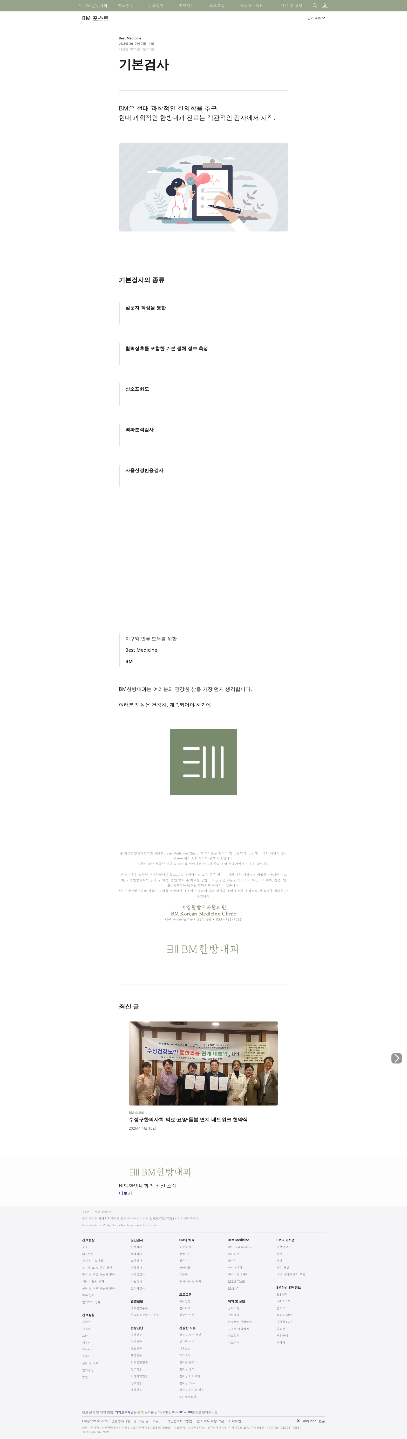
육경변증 (136, 1355)
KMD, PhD (235, 1254)
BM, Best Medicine (240, 1247)
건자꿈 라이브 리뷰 (191, 1390)
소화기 (86, 1336)
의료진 (280, 1329)
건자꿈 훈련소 (188, 1362)
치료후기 (233, 1343)
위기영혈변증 (139, 1362)
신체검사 (136, 1247)
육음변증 (136, 1349)
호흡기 (86, 1356)
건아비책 (185, 1308)
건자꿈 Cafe (187, 1383)
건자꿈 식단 (186, 1342)
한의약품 (185, 1268)
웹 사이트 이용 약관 (210, 1421)
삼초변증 (136, 1369)
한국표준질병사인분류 (145, 1315)
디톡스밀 (185, 1349)
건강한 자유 (284, 1247)
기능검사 (136, 1281)
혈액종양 (87, 1370)
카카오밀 (185, 1355)
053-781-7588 (163, 1218)
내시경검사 (138, 1274)
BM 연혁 (282, 1294)
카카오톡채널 (124, 1412)
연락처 (280, 1343)
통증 (85, 1247)
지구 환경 (282, 1268)
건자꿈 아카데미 (189, 1376)
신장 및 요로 (90, 1363)
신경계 (86, 1329)
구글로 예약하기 (238, 1329)
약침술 (183, 1274)
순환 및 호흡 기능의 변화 (98, 1274)
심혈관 (86, 1322)
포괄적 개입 (186, 1247)
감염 (85, 1377)
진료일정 (233, 1336)
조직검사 (136, 1261)
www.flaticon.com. (147, 1225)
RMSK (233, 1288)
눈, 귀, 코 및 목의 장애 (97, 1268)
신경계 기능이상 (92, 1261)
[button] (396, 1080)
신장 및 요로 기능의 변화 (98, 1288)
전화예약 (233, 1315)
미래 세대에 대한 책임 (290, 1274)
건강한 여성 (186, 1315)
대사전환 (185, 1301)
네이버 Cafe (284, 1322)
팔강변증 (136, 1335)
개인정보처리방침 (179, 1421)
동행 (279, 1254)
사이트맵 (235, 1421)
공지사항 (233, 1308)
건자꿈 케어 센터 (190, 1335)
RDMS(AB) (237, 1281)
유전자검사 (138, 1288)
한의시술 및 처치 (190, 1281)
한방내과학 (235, 1268)
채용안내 (282, 1336)
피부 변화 (88, 1295)
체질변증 (136, 1390)
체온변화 (87, 1254)
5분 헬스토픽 (187, 1397)
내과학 (232, 1261)
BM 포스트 (283, 1301)
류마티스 (87, 1349)
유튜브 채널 (284, 1315)
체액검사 (136, 1254)
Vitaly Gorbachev (114, 1225)
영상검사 (136, 1268)
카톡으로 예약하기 (240, 1322)
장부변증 (136, 1383)
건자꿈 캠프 (186, 1369)
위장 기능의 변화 (93, 1281)
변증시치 (185, 1261)
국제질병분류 (139, 1308)
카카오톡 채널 (107, 1218)
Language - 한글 (313, 1421)
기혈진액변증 (139, 1376)
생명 (279, 1261)
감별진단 (185, 1254)
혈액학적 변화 (91, 1302)
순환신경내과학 (238, 1274)
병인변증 (136, 1342)
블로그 (280, 1308)
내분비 (86, 1343)
